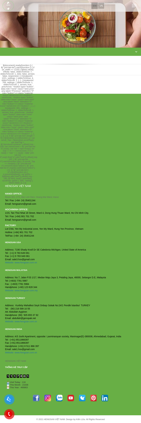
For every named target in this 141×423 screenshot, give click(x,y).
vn (101, 5)
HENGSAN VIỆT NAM (15, 361)
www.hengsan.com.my (26, 290)
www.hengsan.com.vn (26, 262)
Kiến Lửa (80, 419)
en (94, 5)
